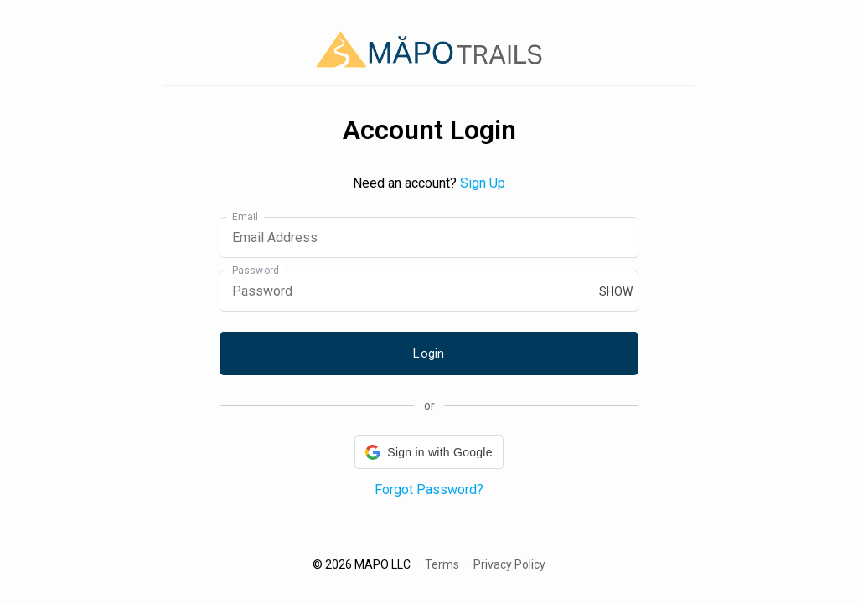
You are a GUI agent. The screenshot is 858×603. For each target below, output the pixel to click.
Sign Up (482, 183)
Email (245, 217)
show (616, 291)
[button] (428, 452)
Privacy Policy (509, 564)
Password (255, 270)
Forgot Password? (429, 489)
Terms (442, 564)
